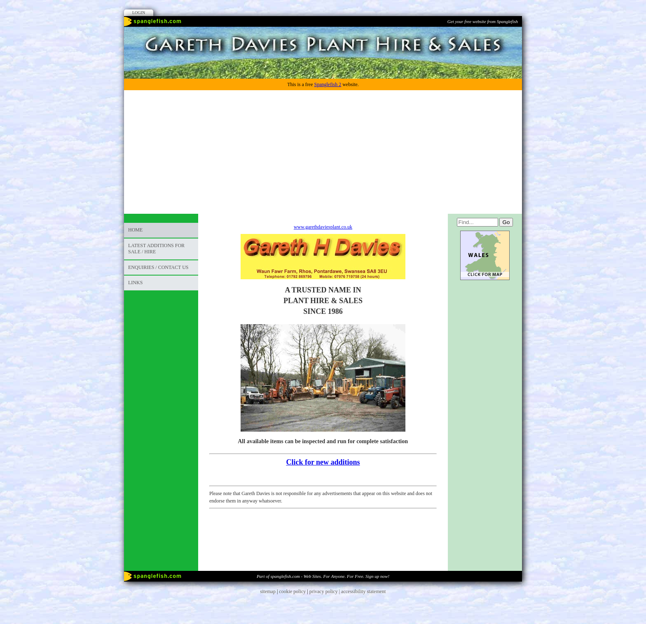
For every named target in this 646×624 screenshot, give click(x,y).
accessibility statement (363, 591)
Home (135, 230)
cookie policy (292, 591)
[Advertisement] (323, 152)
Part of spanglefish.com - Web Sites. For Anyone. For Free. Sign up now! (323, 576)
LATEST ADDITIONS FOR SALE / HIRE (156, 249)
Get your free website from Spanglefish (482, 21)
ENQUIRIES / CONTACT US (158, 267)
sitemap (268, 591)
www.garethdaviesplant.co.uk (323, 227)
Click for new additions (323, 462)
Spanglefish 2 (327, 84)
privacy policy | (325, 591)
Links (135, 282)
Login (138, 12)
